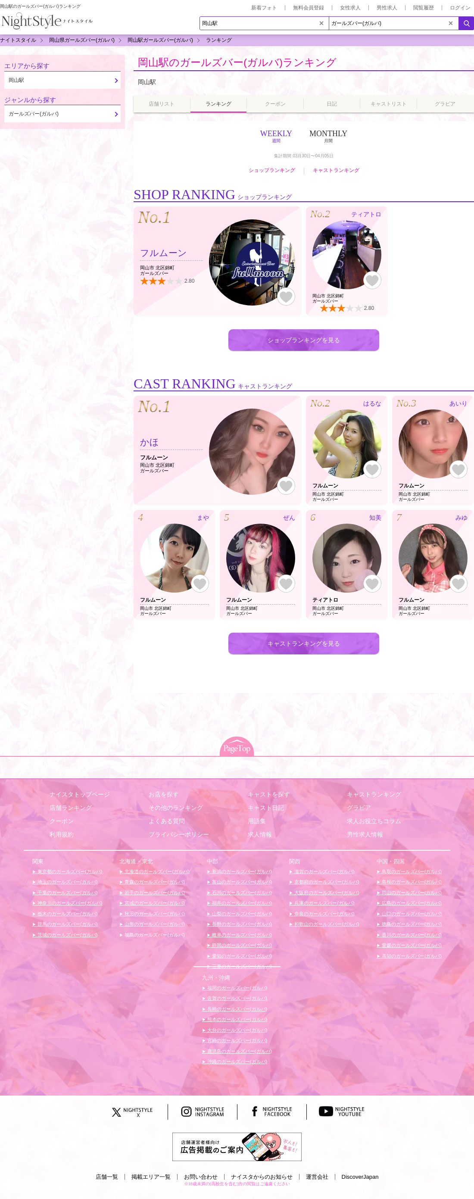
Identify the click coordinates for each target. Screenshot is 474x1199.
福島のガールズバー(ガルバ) (153, 934)
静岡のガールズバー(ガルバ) (241, 945)
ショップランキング (272, 170)
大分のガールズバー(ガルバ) (236, 1030)
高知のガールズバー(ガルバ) (411, 956)
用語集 (257, 821)
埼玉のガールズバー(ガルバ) (66, 881)
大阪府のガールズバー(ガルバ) (326, 892)
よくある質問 (167, 821)
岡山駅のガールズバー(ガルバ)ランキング (237, 62)
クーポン (62, 821)
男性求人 (387, 8)
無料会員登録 (308, 8)
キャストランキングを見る (304, 643)
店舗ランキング (71, 807)
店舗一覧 (107, 1177)
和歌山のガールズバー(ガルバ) (326, 924)
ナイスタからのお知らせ (262, 1177)
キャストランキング (336, 170)
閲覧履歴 (423, 8)
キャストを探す (269, 794)
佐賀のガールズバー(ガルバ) (236, 998)
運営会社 (317, 1177)
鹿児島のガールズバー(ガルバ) (239, 1051)
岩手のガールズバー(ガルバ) (153, 892)
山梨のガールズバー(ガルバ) (241, 913)
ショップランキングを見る (304, 340)
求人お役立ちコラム (374, 821)
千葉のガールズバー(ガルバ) (66, 892)
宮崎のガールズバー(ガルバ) (236, 1040)
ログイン (460, 8)
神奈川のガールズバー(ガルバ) (69, 902)
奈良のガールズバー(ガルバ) (323, 913)
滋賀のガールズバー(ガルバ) (323, 871)
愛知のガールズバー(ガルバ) (241, 956)
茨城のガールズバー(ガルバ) (66, 934)
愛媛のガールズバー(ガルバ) (411, 945)
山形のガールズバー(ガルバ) (153, 924)
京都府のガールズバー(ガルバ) (326, 881)
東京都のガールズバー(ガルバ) (69, 871)
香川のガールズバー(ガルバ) (411, 934)
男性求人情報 (365, 834)
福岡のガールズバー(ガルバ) (236, 987)
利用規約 (62, 834)
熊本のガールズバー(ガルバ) (236, 1019)
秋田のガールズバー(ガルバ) (153, 913)
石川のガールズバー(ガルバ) (241, 892)
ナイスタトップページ (80, 794)
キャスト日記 (266, 807)
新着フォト (264, 8)
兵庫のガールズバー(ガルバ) (323, 902)
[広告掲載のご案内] (237, 1146)
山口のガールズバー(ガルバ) (411, 913)
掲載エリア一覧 (151, 1177)
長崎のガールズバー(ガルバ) (236, 1009)
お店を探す (164, 794)
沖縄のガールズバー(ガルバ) (236, 1061)
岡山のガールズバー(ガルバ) (411, 892)
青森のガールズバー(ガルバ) (153, 881)
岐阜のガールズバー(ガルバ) (241, 934)
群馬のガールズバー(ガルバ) (66, 924)
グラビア (359, 807)
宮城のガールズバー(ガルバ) (153, 902)
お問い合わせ (201, 1177)
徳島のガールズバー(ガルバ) (411, 924)
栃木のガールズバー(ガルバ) (66, 913)
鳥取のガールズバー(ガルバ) (411, 871)
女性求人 (350, 8)
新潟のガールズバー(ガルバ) (241, 871)
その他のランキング (176, 807)
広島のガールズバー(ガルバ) (411, 902)
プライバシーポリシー (179, 834)
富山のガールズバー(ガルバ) (241, 881)
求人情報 (260, 834)
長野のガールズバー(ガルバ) (241, 924)
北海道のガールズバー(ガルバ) (156, 871)
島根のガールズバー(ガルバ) (411, 881)
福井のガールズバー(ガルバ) (241, 902)
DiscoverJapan (360, 1177)
